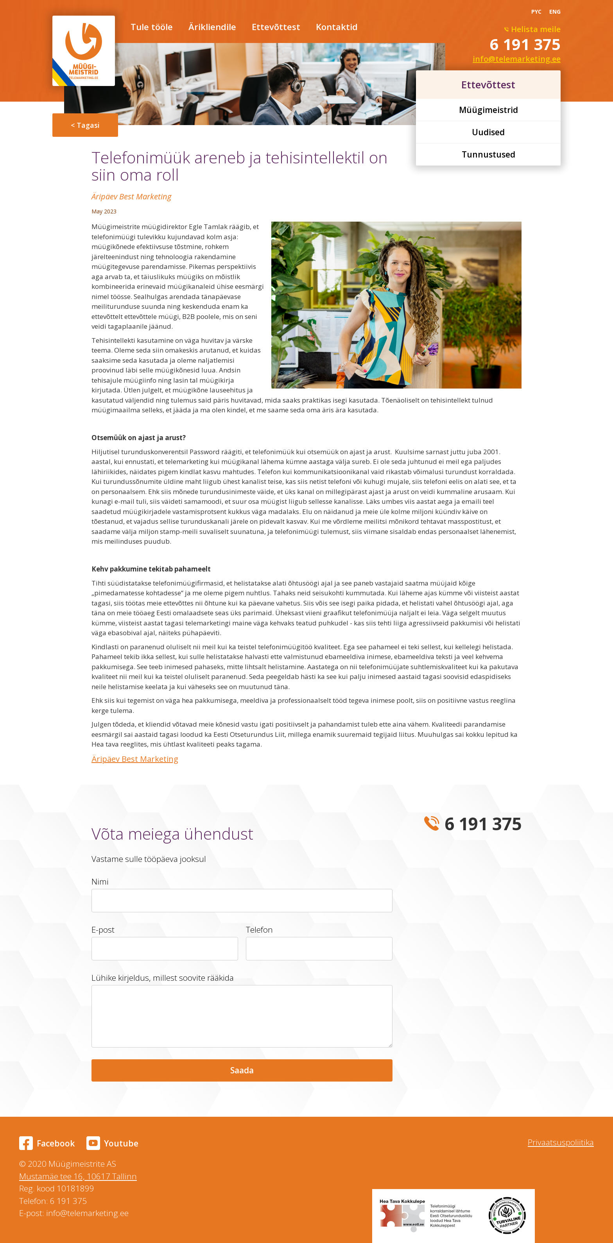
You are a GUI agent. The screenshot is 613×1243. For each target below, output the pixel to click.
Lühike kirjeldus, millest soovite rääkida (162, 977)
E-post (103, 929)
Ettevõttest (276, 27)
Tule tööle (152, 27)
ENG (555, 11)
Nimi (100, 881)
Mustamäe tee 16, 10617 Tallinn (78, 1176)
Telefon (259, 929)
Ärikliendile (212, 27)
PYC (536, 11)
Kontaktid (337, 27)
